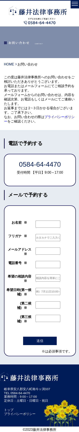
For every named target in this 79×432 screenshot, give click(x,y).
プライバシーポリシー (20, 414)
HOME (9, 64)
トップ (8, 410)
